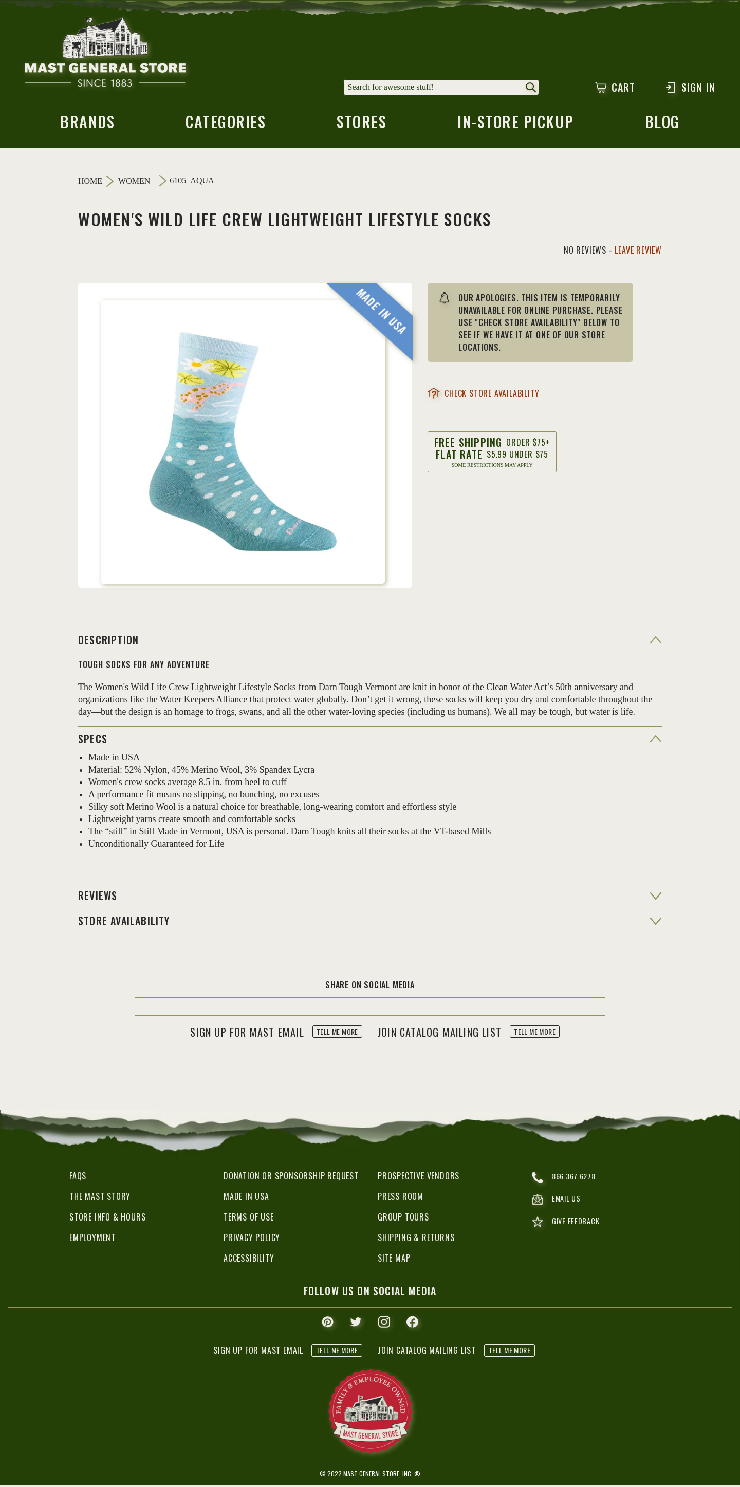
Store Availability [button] (124, 922)
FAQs (77, 1177)
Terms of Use (249, 1218)
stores (361, 125)
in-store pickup (516, 125)
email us (558, 1202)
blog (663, 125)
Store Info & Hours (107, 1218)
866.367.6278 (566, 1179)
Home (90, 182)
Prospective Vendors (418, 1177)
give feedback (567, 1226)
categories (225, 125)
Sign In (689, 87)
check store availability (483, 395)
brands (87, 125)
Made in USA (246, 1198)
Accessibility (249, 1259)
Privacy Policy (252, 1239)
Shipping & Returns (416, 1239)
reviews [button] (97, 897)
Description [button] (108, 641)
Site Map (394, 1259)
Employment (92, 1239)
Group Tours (403, 1218)
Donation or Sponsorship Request (291, 1177)
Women (134, 183)
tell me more (337, 1033)
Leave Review (638, 251)
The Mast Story (100, 1198)
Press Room (400, 1198)
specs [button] (92, 740)
